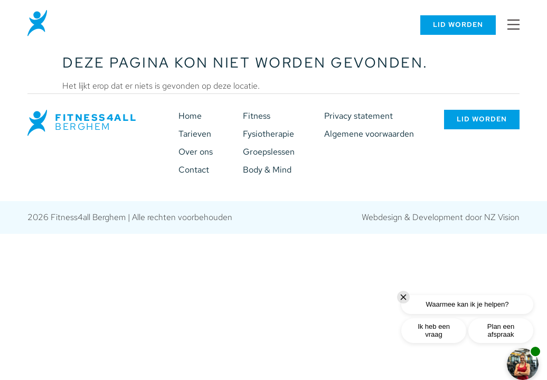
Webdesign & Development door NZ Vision (441, 217)
